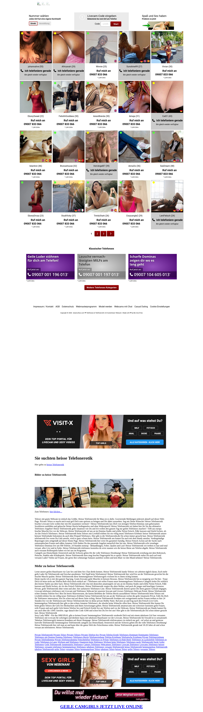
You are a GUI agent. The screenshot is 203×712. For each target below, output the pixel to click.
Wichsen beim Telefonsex (115, 642)
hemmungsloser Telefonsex (74, 647)
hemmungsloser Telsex (90, 649)
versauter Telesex (147, 649)
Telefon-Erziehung (113, 637)
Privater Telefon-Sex (90, 635)
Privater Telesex (74, 635)
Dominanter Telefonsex (148, 635)
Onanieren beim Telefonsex (91, 642)
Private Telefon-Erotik (109, 635)
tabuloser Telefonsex (95, 647)
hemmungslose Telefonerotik (154, 647)
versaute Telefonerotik (114, 647)
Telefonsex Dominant (128, 635)
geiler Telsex (59, 649)
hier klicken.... (56, 512)
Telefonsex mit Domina (45, 637)
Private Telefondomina (44, 640)
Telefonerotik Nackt (150, 642)
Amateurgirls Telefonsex (72, 644)
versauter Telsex (73, 649)
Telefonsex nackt (133, 642)
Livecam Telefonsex (130, 644)
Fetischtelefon (84, 640)
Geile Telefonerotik (53, 644)
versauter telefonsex (53, 647)
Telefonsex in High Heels (120, 640)
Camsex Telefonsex (91, 644)
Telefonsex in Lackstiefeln (143, 640)
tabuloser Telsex (108, 649)
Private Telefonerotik (44, 635)
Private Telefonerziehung (153, 637)
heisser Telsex (121, 649)
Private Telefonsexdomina (66, 640)
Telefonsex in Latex (48, 642)
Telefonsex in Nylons (99, 640)
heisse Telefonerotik (55, 464)
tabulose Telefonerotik (44, 649)
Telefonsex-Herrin (81, 637)
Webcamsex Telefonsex (111, 644)
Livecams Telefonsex (149, 644)
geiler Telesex (134, 649)
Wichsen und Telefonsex (68, 642)
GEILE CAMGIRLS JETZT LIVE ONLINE (101, 706)
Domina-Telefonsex (64, 637)
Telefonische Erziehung (131, 637)
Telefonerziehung (96, 637)
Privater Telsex (59, 635)
